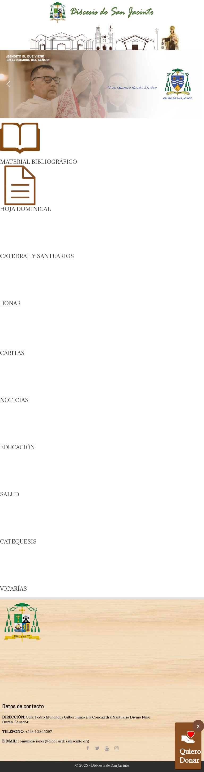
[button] (102, 84)
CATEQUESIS (18, 541)
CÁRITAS (12, 353)
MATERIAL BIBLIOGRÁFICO (38, 161)
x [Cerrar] (198, 725)
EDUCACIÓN (17, 447)
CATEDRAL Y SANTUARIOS (37, 256)
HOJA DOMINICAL (25, 209)
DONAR (10, 303)
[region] (102, 84)
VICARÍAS (13, 588)
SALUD (9, 494)
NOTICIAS (14, 400)
